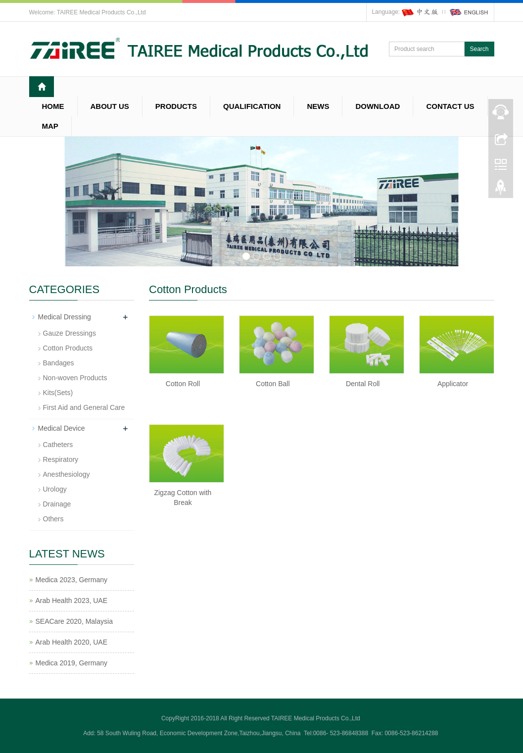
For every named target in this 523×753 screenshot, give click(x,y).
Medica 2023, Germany (72, 580)
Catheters (58, 445)
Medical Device (61, 428)
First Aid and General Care (84, 407)
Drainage (57, 504)
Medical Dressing (64, 317)
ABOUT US (110, 106)
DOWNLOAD (377, 106)
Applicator (452, 384)
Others (53, 519)
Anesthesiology (66, 474)
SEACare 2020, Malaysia (74, 621)
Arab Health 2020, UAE (72, 642)
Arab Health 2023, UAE (72, 600)
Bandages (58, 363)
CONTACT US (450, 106)
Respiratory (61, 459)
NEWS (318, 106)
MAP (50, 126)
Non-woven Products (75, 378)
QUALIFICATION (252, 106)
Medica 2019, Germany (72, 663)
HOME (53, 106)
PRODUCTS (176, 106)
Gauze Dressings (69, 333)
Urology (55, 489)
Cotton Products (68, 348)
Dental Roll (363, 384)
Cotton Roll (183, 384)
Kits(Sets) (58, 393)
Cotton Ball (272, 384)
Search (479, 49)
